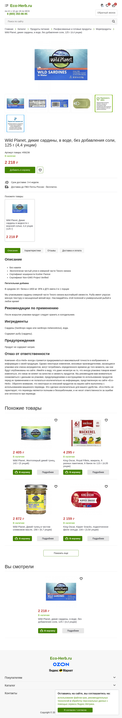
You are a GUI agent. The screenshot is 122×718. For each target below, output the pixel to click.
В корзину (24, 472)
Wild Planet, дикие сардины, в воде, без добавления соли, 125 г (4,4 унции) (60, 620)
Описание (12, 250)
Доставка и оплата (71, 250)
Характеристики (32, 250)
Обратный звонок (106, 12)
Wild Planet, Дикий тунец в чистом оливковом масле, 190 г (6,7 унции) (32, 528)
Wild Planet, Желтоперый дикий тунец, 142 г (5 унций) (34, 462)
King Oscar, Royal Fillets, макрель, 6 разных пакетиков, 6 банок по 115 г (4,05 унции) (85, 463)
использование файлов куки (72, 697)
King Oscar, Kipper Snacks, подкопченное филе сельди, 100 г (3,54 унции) (85, 528)
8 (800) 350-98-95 (17, 14)
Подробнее (48, 472)
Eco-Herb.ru (21, 6)
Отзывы (51, 250)
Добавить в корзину (20, 170)
